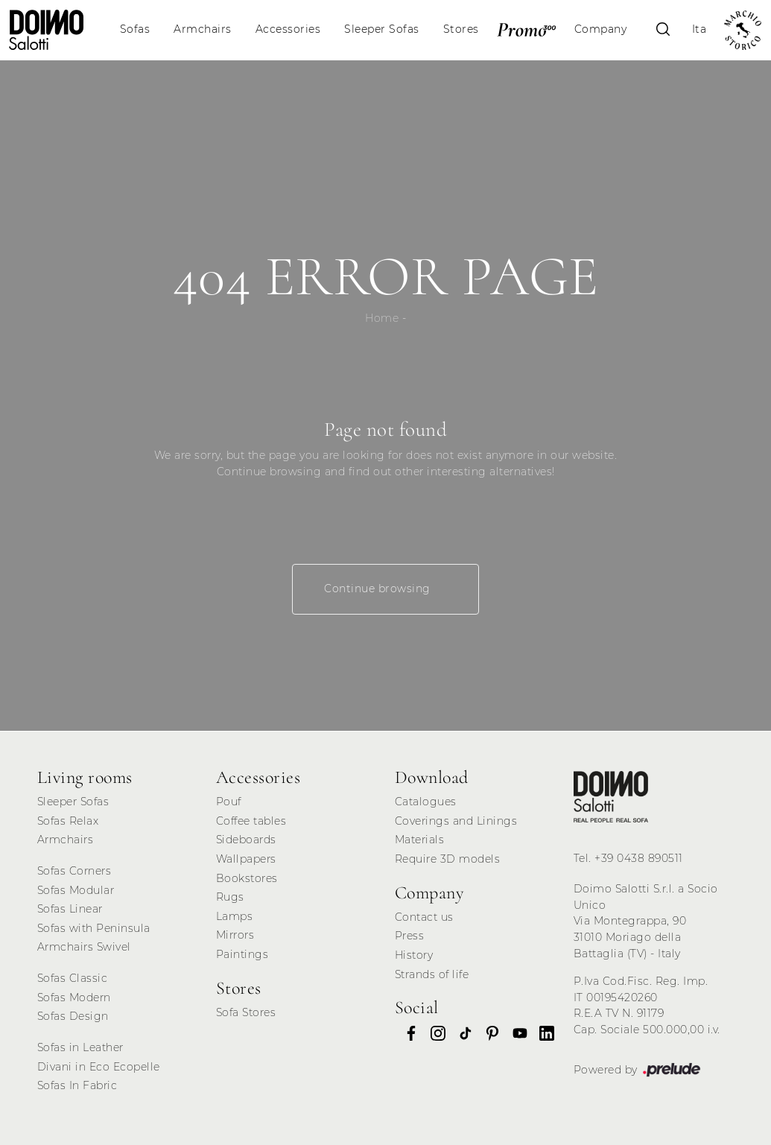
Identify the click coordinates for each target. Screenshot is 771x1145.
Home (382, 318)
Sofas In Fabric (77, 1085)
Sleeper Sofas (381, 29)
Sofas (135, 29)
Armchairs (203, 29)
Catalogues (426, 801)
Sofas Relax (68, 821)
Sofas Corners (74, 871)
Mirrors (235, 935)
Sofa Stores (246, 1012)
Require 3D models (448, 859)
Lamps (234, 916)
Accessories (288, 29)
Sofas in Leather (80, 1047)
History (414, 955)
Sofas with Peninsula (93, 928)
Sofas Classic (72, 978)
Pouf (228, 801)
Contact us (424, 917)
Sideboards (246, 839)
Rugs (230, 897)
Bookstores (247, 878)
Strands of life (432, 974)
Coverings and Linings (456, 821)
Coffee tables (251, 821)
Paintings (242, 954)
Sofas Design (73, 1016)
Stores (461, 29)
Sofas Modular (76, 890)
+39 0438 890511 (638, 858)
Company (600, 29)
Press (410, 935)
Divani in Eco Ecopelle (98, 1066)
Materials (420, 839)
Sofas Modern (74, 997)
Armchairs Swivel (84, 947)
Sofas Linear (70, 909)
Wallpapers (246, 859)
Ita (699, 29)
